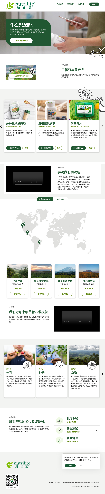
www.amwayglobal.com (79, 486)
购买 (26, 148)
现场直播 (17, 289)
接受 (70, 466)
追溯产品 (13, 148)
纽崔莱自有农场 (44, 199)
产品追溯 (60, 4)
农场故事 (81, 4)
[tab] (77, 421)
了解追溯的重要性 (21, 40)
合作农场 (60, 199)
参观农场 (17, 294)
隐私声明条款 (95, 482)
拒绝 (81, 466)
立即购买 (94, 4)
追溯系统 (70, 4)
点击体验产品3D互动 (21, 76)
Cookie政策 (78, 460)
